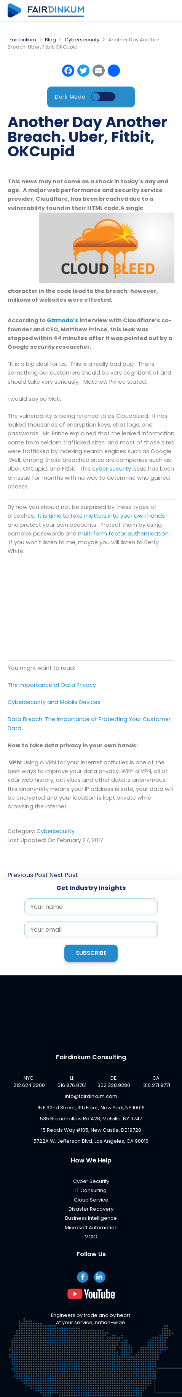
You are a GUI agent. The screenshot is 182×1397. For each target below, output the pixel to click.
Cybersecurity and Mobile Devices (54, 702)
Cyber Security (91, 1181)
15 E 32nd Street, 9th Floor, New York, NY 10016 (91, 1107)
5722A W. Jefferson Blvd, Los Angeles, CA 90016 (91, 1141)
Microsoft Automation (91, 1227)
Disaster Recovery (91, 1209)
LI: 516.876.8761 (71, 1081)
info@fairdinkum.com (91, 1096)
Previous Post (28, 875)
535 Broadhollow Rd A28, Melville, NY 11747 (91, 1118)
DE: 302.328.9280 (113, 1081)
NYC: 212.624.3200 (29, 1081)
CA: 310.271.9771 (156, 1081)
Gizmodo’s (62, 320)
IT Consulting (91, 1190)
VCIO (91, 1236)
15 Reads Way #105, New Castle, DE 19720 (91, 1130)
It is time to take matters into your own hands (101, 516)
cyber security (111, 468)
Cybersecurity (56, 831)
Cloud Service (91, 1199)
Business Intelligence (91, 1218)
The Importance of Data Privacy (52, 685)
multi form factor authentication (123, 533)
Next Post (63, 875)
